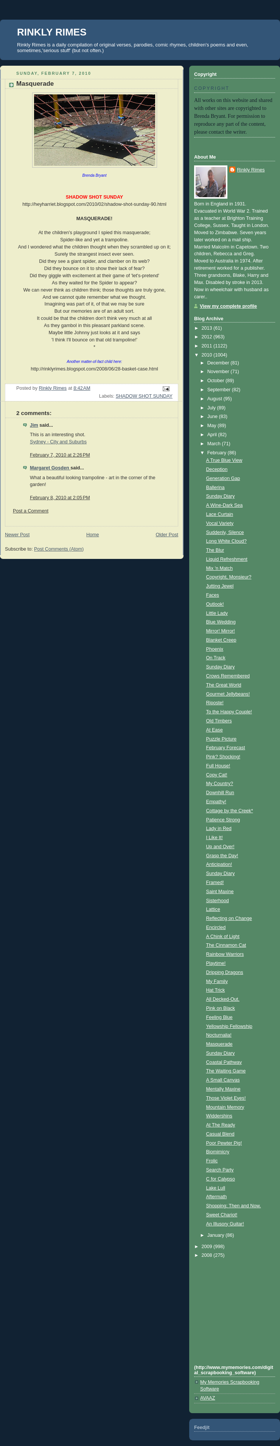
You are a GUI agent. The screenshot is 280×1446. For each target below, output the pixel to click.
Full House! (218, 766)
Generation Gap (223, 478)
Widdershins (219, 1116)
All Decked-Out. (223, 999)
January (216, 1235)
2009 (208, 1246)
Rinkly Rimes (251, 170)
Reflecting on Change (229, 918)
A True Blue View (224, 460)
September (219, 389)
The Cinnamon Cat (226, 945)
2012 (208, 337)
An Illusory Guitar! (225, 1224)
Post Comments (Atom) (59, 549)
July (212, 407)
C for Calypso (220, 1179)
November (219, 371)
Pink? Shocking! (223, 756)
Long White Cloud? (226, 541)
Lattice (213, 909)
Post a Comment (30, 511)
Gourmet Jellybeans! (228, 694)
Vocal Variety (220, 523)
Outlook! (215, 604)
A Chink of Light (223, 936)
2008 (208, 1255)
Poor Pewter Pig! (224, 1143)
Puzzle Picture (221, 739)
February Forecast (225, 747)
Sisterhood (217, 900)
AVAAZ (207, 1398)
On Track (216, 657)
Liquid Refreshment (226, 559)
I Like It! (214, 837)
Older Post (167, 534)
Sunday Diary (220, 496)
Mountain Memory (225, 1107)
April (212, 434)
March (214, 443)
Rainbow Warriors (225, 954)
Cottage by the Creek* (229, 810)
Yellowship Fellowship (229, 1026)
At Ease (214, 730)
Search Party (220, 1170)
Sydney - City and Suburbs (58, 441)
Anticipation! (219, 864)
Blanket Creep (221, 640)
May (212, 425)
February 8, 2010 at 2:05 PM (60, 497)
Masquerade (219, 1044)
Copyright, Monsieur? (229, 577)
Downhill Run (220, 792)
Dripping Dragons (224, 972)
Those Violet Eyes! (226, 1098)
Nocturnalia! (219, 1035)
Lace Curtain (219, 514)
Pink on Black (220, 1008)
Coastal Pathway (224, 1062)
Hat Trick (215, 990)
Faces (212, 595)
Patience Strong (223, 820)
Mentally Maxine (223, 1089)
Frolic (212, 1161)
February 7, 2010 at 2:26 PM (60, 455)
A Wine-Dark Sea (224, 505)
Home (92, 534)
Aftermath (216, 1196)
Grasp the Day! (222, 855)
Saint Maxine (220, 891)
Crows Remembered (228, 676)
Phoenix (215, 649)
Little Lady (217, 613)
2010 (208, 355)
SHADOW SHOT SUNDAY (144, 396)
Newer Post (17, 534)
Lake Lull (215, 1188)
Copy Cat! (216, 775)
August (215, 398)
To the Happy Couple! (229, 712)
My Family (217, 981)
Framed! (215, 882)
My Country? (219, 783)
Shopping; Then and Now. (233, 1205)
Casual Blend (220, 1134)
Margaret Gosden (50, 468)
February (217, 452)
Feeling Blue (219, 1017)
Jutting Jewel (220, 586)
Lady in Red (219, 828)
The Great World (223, 685)
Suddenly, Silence (225, 532)
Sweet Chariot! (222, 1215)
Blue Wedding (221, 622)
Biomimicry (218, 1151)
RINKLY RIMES (52, 32)
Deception (217, 469)
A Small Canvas (223, 1080)
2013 (208, 328)
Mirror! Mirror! (220, 631)
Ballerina (215, 487)
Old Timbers (219, 721)
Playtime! (216, 963)
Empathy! (216, 801)
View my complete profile (228, 306)
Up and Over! (220, 846)
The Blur (215, 550)
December (219, 363)
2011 (208, 346)
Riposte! (215, 702)
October (216, 380)
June (213, 416)
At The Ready (220, 1125)
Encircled (216, 927)
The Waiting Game (226, 1071)
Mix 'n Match (219, 568)
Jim (34, 425)
